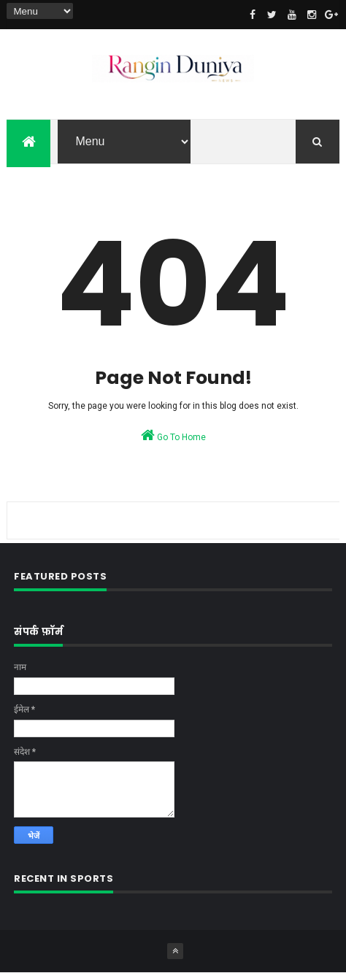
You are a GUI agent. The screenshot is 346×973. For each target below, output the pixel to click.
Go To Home (173, 435)
